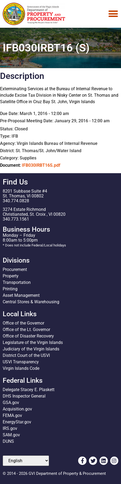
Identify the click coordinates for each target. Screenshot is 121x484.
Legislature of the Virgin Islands (33, 342)
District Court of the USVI (26, 355)
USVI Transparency (21, 361)
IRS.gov (10, 428)
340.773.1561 (16, 219)
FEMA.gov (12, 415)
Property (11, 275)
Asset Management (21, 295)
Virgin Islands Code (21, 368)
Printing (10, 288)
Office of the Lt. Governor (26, 329)
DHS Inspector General (24, 396)
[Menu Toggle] (113, 14)
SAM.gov (11, 434)
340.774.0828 (16, 200)
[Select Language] (26, 460)
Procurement (15, 269)
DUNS (8, 441)
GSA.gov (11, 402)
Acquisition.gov (17, 409)
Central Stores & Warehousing (31, 301)
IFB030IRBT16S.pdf (41, 165)
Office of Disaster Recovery (28, 336)
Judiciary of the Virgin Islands (31, 348)
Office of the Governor (23, 323)
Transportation (17, 282)
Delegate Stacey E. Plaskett (28, 389)
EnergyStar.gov (17, 421)
